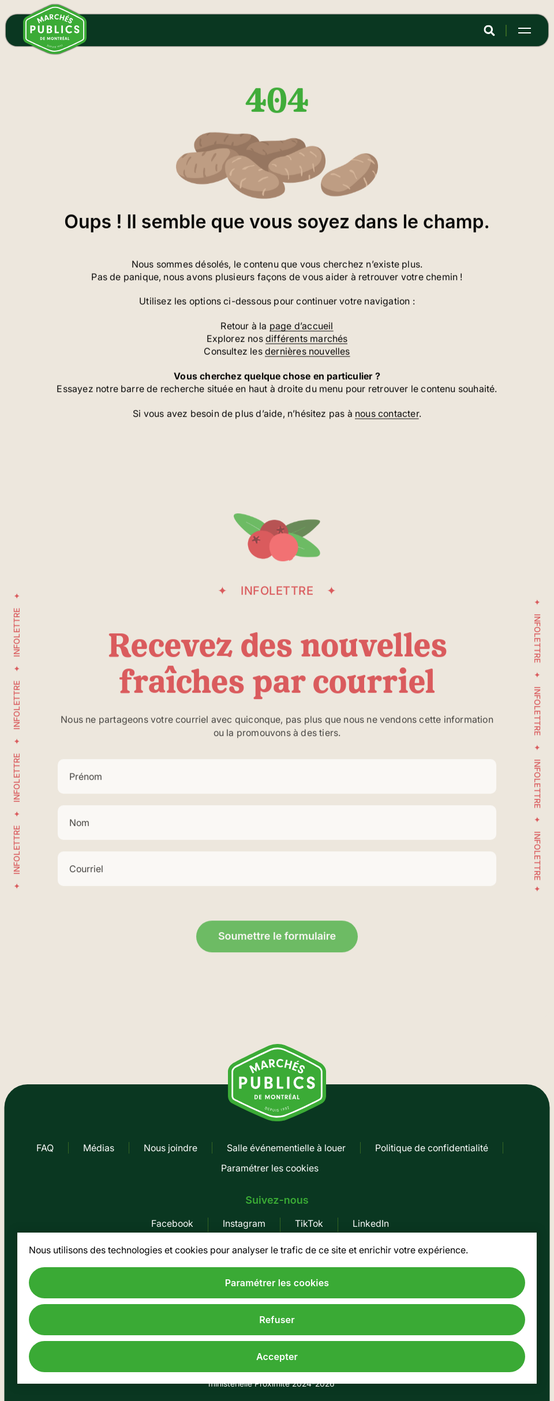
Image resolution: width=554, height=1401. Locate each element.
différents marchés (306, 339)
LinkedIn (371, 1223)
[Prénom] (277, 788)
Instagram (244, 1223)
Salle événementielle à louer (286, 1148)
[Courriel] (277, 880)
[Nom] (277, 834)
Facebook (172, 1223)
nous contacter (387, 414)
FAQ (45, 1148)
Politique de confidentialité (431, 1148)
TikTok (309, 1223)
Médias (98, 1148)
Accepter (277, 1356)
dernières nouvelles (307, 352)
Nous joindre (170, 1148)
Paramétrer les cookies (270, 1168)
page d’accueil (301, 326)
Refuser (276, 1319)
